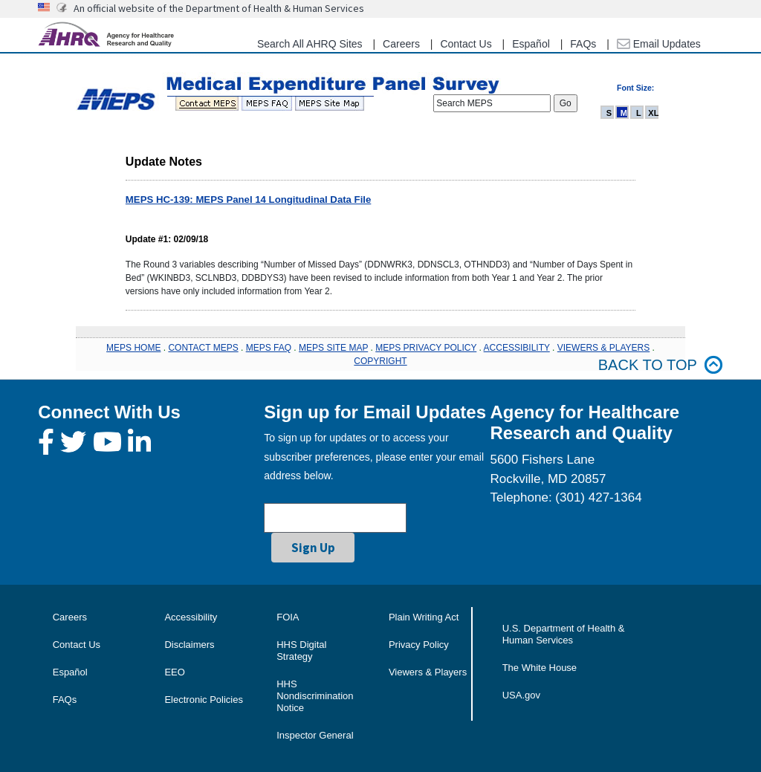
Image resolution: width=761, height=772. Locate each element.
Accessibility (190, 617)
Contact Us (465, 44)
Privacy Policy (419, 644)
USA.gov (521, 695)
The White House (539, 667)
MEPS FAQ (268, 348)
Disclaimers (189, 644)
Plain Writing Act (424, 617)
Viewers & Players (428, 672)
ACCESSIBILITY (517, 348)
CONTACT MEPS (203, 348)
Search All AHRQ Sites (310, 44)
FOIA (287, 617)
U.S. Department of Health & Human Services (563, 634)
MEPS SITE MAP (333, 348)
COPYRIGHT (380, 361)
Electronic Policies (203, 699)
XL (653, 112)
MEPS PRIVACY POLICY (425, 348)
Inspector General (314, 735)
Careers (401, 44)
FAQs (583, 44)
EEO (174, 672)
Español (531, 44)
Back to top (660, 365)
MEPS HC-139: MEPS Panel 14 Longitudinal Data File (249, 199)
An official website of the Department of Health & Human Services (219, 8)
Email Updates (659, 44)
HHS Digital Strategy (301, 650)
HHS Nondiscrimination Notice (314, 695)
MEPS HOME (133, 348)
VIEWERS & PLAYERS (603, 348)
